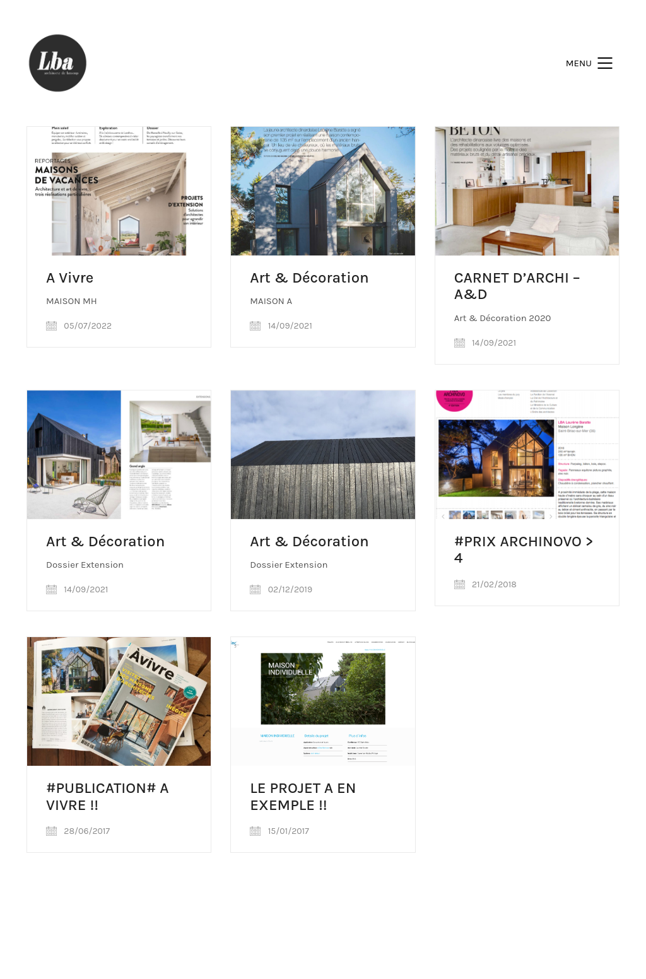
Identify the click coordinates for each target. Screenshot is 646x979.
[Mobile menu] (593, 63)
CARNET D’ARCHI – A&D (517, 286)
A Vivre (69, 277)
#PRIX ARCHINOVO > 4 (524, 549)
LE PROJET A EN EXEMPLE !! (303, 796)
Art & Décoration (309, 277)
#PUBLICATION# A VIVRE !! (107, 796)
